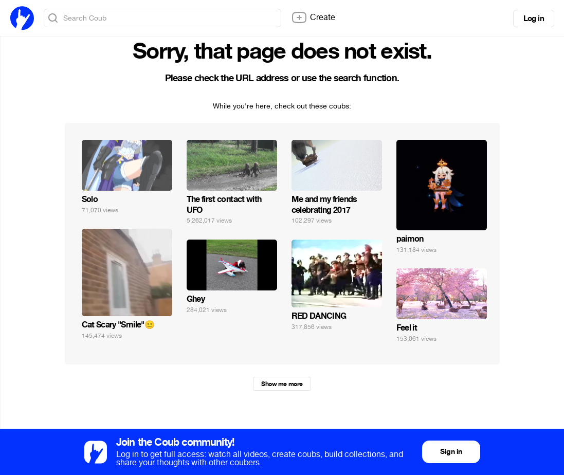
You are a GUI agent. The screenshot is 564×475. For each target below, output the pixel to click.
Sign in (451, 451)
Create (313, 17)
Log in (533, 18)
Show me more (281, 384)
